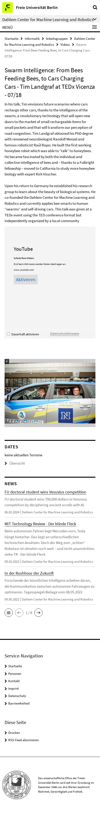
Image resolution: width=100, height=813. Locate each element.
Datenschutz (17, 696)
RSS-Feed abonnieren (23, 740)
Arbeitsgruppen (57, 38)
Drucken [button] (14, 732)
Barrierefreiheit (19, 703)
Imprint (13, 688)
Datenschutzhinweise (64, 333)
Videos (65, 44)
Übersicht (15, 463)
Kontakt (14, 681)
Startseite (11, 38)
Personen (14, 673)
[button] (9, 612)
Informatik (32, 38)
